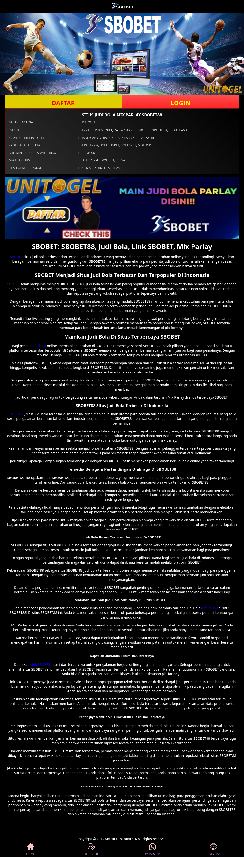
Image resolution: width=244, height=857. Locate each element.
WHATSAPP (152, 849)
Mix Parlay (209, 608)
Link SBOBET (40, 664)
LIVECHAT (213, 849)
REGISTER (91, 849)
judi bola (39, 345)
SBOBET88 (16, 414)
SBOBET (16, 256)
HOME (30, 849)
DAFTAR (63, 103)
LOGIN (180, 103)
